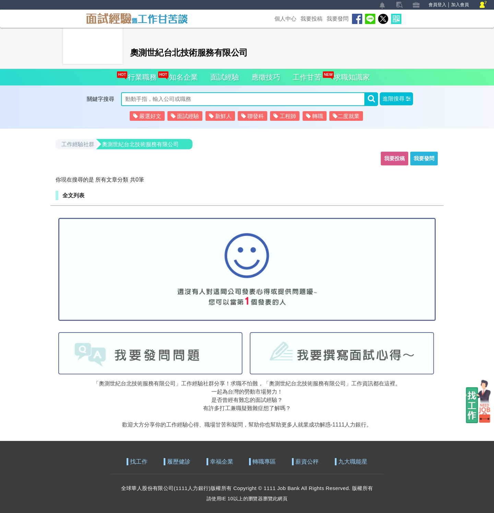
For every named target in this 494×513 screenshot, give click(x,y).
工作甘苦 (307, 77)
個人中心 (285, 19)
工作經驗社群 (77, 144)
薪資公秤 (307, 461)
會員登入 (437, 4)
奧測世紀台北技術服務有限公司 (140, 144)
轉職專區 (264, 461)
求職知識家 (350, 75)
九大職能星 (352, 461)
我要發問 (338, 19)
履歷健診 (178, 461)
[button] (396, 98)
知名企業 (181, 75)
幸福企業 (221, 461)
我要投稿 (311, 19)
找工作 (139, 461)
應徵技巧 (265, 77)
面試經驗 (224, 77)
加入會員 (460, 4)
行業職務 (140, 75)
